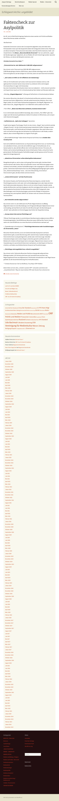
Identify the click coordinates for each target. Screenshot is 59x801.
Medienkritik (6, 765)
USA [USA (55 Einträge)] (34, 322)
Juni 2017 (7, 636)
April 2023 (7, 449)
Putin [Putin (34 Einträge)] (43, 317)
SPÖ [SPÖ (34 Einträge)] (40, 319)
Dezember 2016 (9, 652)
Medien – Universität (45, 2)
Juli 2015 (7, 698)
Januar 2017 (8, 649)
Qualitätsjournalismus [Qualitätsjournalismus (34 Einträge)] (11, 319)
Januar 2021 (8, 521)
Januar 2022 (8, 489)
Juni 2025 (7, 380)
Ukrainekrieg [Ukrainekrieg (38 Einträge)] (28, 323)
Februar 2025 (8, 390)
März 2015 (7, 708)
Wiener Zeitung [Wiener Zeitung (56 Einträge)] (39, 326)
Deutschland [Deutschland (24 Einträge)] (34, 308)
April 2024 (7, 417)
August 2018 (8, 599)
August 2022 (8, 471)
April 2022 (7, 481)
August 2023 (8, 439)
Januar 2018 (8, 617)
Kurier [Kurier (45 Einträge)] (37, 310)
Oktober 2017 (8, 625)
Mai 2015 (7, 703)
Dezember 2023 (9, 428)
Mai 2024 (7, 414)
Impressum (28, 762)
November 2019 (9, 559)
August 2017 (8, 631)
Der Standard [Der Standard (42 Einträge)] (26, 308)
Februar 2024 (8, 422)
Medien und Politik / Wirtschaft (11, 759)
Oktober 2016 (8, 657)
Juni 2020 (7, 540)
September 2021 (9, 500)
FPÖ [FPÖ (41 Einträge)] (40, 308)
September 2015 (9, 692)
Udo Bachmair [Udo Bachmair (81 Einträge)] (11, 322)
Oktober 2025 (8, 369)
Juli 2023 (7, 441)
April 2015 (7, 706)
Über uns (21, 6)
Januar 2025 (8, 393)
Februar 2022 (8, 487)
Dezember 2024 (9, 396)
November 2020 (9, 527)
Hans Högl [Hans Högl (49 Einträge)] (45, 308)
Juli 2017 (7, 633)
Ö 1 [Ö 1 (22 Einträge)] (25, 328)
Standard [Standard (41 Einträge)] (45, 320)
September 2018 (9, 596)
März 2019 (7, 580)
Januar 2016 (8, 681)
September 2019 (9, 564)
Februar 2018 (8, 615)
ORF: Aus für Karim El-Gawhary (13, 296)
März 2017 (7, 644)
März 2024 (7, 420)
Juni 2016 (7, 668)
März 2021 (7, 516)
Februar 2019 (8, 583)
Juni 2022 (7, 476)
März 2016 (7, 676)
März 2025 (7, 388)
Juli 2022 (7, 473)
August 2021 (8, 503)
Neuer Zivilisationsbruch (11, 291)
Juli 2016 (7, 665)
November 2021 (9, 495)
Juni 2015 (7, 700)
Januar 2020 (8, 553)
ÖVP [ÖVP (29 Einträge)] (34, 328)
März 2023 (7, 452)
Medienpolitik (6, 770)
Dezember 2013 (9, 727)
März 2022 (7, 484)
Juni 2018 (7, 604)
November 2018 (9, 591)
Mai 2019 (7, 575)
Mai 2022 (7, 479)
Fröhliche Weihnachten (11, 294)
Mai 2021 (7, 511)
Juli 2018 (7, 601)
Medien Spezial (32, 2)
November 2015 (9, 687)
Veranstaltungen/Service (8, 6)
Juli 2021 (7, 505)
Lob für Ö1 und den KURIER (12, 286)
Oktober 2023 (8, 433)
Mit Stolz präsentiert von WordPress (13, 797)
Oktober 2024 (8, 401)
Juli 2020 (7, 537)
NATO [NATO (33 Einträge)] (41, 314)
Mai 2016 (7, 671)
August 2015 (8, 695)
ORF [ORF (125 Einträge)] (51, 313)
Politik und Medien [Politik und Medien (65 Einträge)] (13, 316)
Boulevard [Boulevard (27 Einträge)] (15, 308)
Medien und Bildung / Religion (10, 757)
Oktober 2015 (8, 689)
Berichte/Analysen (20, 2)
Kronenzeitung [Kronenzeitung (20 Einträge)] (32, 310)
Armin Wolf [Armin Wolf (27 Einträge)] (8, 308)
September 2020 (9, 532)
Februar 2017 (8, 647)
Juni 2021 (7, 508)
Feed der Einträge (29, 741)
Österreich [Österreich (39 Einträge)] (29, 328)
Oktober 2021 (8, 497)
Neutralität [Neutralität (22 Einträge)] (46, 314)
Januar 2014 (8, 724)
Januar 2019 (8, 585)
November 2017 (9, 623)
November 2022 (9, 463)
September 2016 (9, 660)
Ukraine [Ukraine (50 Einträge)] (21, 322)
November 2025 (9, 366)
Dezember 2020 (9, 524)
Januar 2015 (8, 714)
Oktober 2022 (8, 465)
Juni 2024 (7, 412)
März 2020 (7, 548)
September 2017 (9, 628)
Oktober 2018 (8, 593)
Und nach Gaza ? (19, 339)
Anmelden (27, 738)
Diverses (5, 741)
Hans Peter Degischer (10, 347)
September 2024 (9, 404)
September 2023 (9, 436)
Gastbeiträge (6, 743)
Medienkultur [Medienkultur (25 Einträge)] (14, 314)
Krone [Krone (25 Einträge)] (27, 310)
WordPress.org (29, 746)
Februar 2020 (8, 551)
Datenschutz (28, 766)
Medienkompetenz (8, 762)
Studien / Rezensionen (9, 783)
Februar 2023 (8, 455)
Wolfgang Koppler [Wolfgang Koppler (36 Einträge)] (10, 328)
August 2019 (8, 567)
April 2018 (7, 609)
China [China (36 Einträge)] (20, 308)
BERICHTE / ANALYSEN (8, 738)
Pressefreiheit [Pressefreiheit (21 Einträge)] (38, 317)
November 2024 (9, 398)
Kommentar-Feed (29, 743)
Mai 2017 (7, 639)
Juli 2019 (7, 569)
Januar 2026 (8, 361)
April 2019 (7, 577)
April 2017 (7, 641)
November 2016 (9, 655)
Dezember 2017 (9, 620)
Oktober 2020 (8, 529)
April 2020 (7, 545)
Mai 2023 (7, 447)
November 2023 (9, 431)
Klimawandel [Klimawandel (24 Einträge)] (23, 310)
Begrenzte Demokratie (19, 345)
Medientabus (6, 775)
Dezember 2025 (9, 364)
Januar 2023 (8, 457)
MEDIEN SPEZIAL (7, 754)
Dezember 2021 (9, 492)
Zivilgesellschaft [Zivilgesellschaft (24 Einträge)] (20, 328)
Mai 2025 (7, 382)
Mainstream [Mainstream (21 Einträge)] (42, 310)
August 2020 (8, 535)
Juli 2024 (7, 409)
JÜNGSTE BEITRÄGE (8, 749)
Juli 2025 (7, 377)
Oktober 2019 (8, 561)
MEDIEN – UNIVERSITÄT (8, 751)
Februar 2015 (8, 711)
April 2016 (7, 673)
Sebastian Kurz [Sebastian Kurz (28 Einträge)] (35, 319)
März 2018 (7, 612)
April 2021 (7, 513)
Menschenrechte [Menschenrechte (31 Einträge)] (35, 314)
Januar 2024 (8, 425)
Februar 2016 (8, 679)
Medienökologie (7, 767)
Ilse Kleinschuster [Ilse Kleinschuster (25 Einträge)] (9, 310)
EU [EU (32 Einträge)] (38, 308)
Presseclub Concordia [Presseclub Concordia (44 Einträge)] (28, 317)
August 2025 (8, 374)
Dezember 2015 (9, 684)
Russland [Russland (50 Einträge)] (22, 319)
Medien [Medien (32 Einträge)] (47, 310)
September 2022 (9, 468)
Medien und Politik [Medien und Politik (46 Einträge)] (23, 314)
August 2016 (8, 663)
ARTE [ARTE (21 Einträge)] (12, 308)
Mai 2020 (7, 543)
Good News (6, 746)
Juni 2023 (7, 444)
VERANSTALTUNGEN (8, 785)
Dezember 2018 (9, 588)
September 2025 (9, 372)
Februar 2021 (8, 519)
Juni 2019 (7, 572)
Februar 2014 (8, 722)
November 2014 (9, 719)
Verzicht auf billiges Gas (11, 288)
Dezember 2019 (9, 556)
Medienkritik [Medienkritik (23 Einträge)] (8, 314)
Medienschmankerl (8, 773)
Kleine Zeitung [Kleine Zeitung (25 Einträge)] (16, 310)
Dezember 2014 (9, 716)
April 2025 (7, 385)
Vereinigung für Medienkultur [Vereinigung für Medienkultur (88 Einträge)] (19, 325)
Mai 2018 (7, 607)
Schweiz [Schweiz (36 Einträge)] (28, 320)
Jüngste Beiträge (6, 2)
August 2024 (8, 406)
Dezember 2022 (9, 460)
